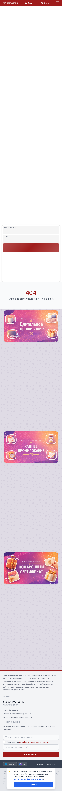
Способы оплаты (10, 710)
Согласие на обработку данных (17, 714)
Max (22, 764)
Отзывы (40, 764)
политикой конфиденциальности (28, 779)
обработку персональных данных (34, 742)
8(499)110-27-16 (10, 705)
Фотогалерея (51, 764)
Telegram (10, 764)
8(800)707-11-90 (14, 701)
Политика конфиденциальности (17, 717)
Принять (33, 784)
